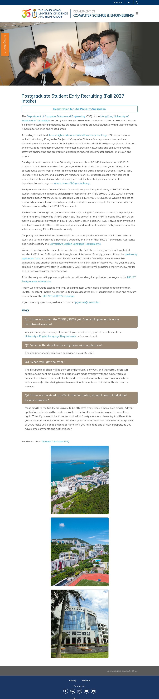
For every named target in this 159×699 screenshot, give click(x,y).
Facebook (65, 691)
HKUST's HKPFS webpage (58, 296)
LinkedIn (72, 691)
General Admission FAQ (55, 441)
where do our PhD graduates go (72, 183)
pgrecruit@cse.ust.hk (87, 302)
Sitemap (86, 680)
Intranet (118, 2)
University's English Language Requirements (75, 243)
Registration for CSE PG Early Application (79, 108)
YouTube (86, 691)
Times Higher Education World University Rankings (78, 135)
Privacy (73, 680)
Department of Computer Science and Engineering (56, 116)
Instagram (79, 691)
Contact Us (93, 691)
